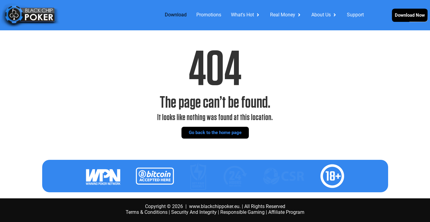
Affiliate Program (286, 212)
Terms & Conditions (147, 212)
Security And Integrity (194, 212)
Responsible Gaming (242, 212)
